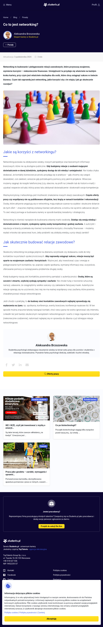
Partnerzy (57, 579)
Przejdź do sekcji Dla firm (51, 526)
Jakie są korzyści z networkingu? (29, 152)
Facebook (12, 575)
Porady (25, 17)
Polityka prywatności (61, 575)
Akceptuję (51, 619)
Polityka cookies (60, 570)
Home (5, 17)
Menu (7, 4)
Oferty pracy (51, 374)
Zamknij (41, 612)
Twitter (10, 579)
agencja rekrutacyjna (38, 549)
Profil (96, 4)
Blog (15, 17)
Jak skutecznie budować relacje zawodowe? (39, 242)
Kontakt (11, 570)
